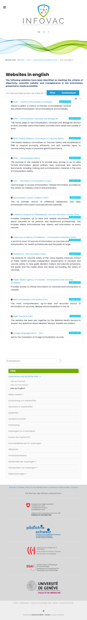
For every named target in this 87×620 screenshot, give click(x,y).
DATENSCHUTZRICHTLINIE (59, 487)
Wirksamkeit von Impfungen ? (22, 467)
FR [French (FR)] (44, 32)
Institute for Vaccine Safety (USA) (29, 254)
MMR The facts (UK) (23, 316)
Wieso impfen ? (15, 394)
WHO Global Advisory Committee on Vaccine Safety (38, 138)
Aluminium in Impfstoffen (20, 406)
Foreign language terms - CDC (28, 333)
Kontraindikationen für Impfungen (24, 443)
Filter (52, 92)
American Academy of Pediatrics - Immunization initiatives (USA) (44, 237)
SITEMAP (21, 487)
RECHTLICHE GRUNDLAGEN (37, 487)
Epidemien (13, 412)
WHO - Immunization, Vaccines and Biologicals (35, 118)
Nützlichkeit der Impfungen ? (22, 461)
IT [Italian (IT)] (48, 32)
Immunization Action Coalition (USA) (30, 197)
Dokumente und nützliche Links (24, 376)
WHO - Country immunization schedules (32, 101)
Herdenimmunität (17, 418)
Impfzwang (13, 425)
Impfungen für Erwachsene (21, 431)
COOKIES (74, 487)
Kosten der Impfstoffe (19, 437)
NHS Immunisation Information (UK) (30, 299)
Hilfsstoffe (13, 449)
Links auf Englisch (17, 388)
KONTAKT (13, 487)
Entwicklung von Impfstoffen (22, 400)
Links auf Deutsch (17, 381)
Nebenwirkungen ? (17, 473)
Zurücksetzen (69, 92)
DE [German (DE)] (39, 32)
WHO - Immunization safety (26, 158)
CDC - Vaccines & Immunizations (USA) (32, 180)
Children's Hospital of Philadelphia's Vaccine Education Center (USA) (46, 214)
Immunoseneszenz (17, 455)
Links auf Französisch (19, 385)
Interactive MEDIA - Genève (40, 615)
